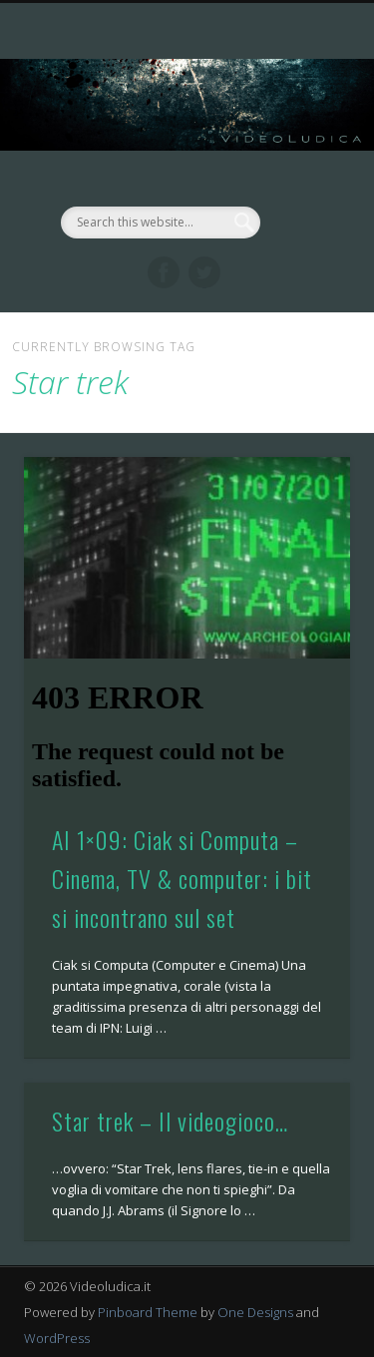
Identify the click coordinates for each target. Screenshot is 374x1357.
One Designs (255, 1312)
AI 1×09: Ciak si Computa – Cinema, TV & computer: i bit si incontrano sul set (182, 878)
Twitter (204, 272)
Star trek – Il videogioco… (170, 1120)
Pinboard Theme (147, 1312)
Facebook (164, 272)
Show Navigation (302, 179)
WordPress (57, 1338)
